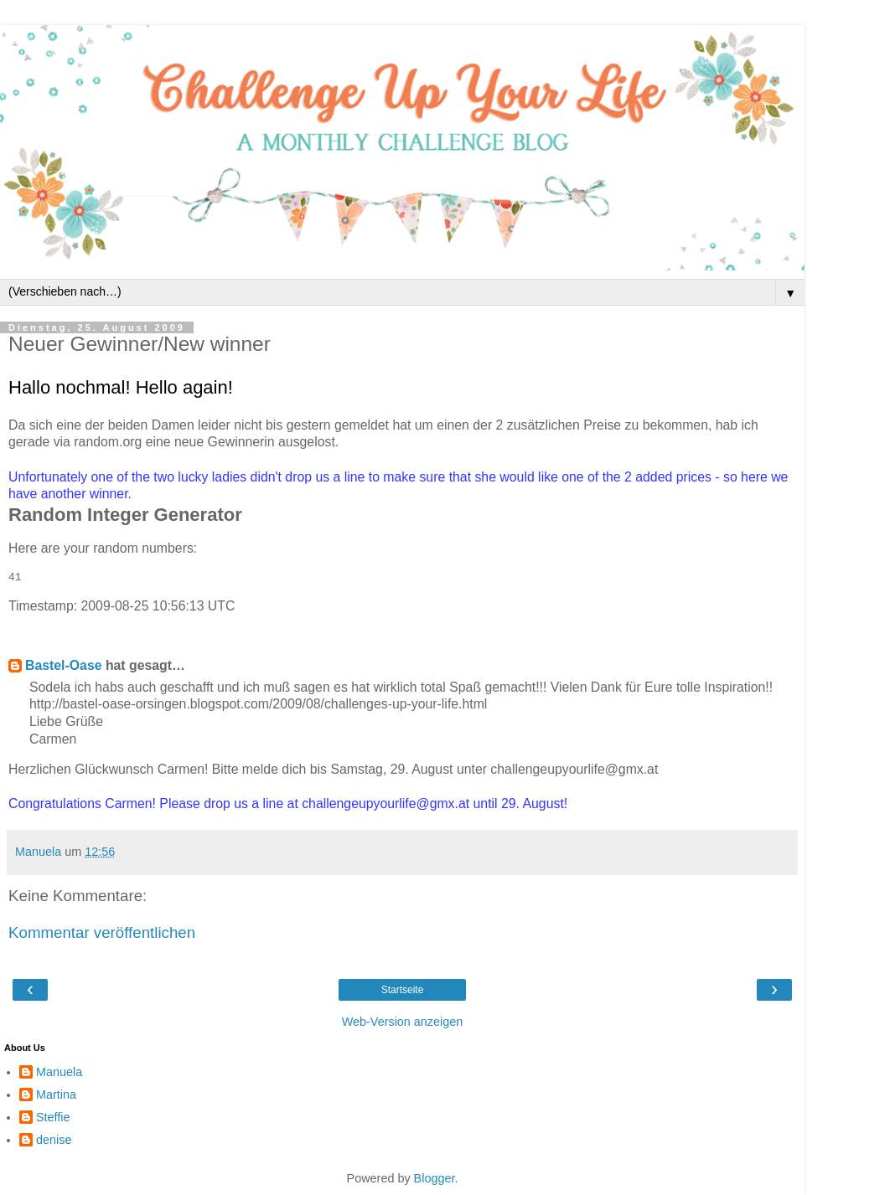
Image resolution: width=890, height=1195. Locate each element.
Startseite (402, 990)
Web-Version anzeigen (402, 1021)
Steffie (53, 1117)
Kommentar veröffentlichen (101, 932)
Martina (56, 1094)
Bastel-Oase (63, 665)
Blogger (434, 1178)
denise (53, 1139)
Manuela (59, 1072)
